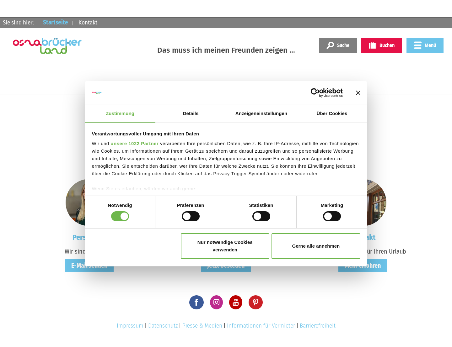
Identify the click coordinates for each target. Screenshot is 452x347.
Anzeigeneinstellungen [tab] (261, 113)
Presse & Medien (202, 325)
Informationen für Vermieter (261, 325)
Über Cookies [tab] (332, 113)
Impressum (130, 325)
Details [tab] (191, 113)
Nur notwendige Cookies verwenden (225, 246)
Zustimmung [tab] (120, 113)
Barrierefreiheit (318, 325)
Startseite (55, 22)
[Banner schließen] (358, 92)
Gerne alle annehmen (316, 246)
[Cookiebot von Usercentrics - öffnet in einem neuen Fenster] (315, 92)
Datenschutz (163, 325)
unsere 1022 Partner (134, 143)
